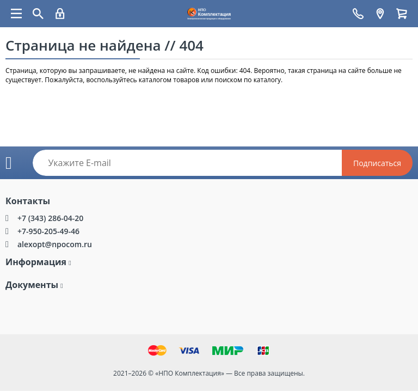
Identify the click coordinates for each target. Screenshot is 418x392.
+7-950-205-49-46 (48, 231)
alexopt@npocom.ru (54, 244)
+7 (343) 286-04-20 (50, 218)
